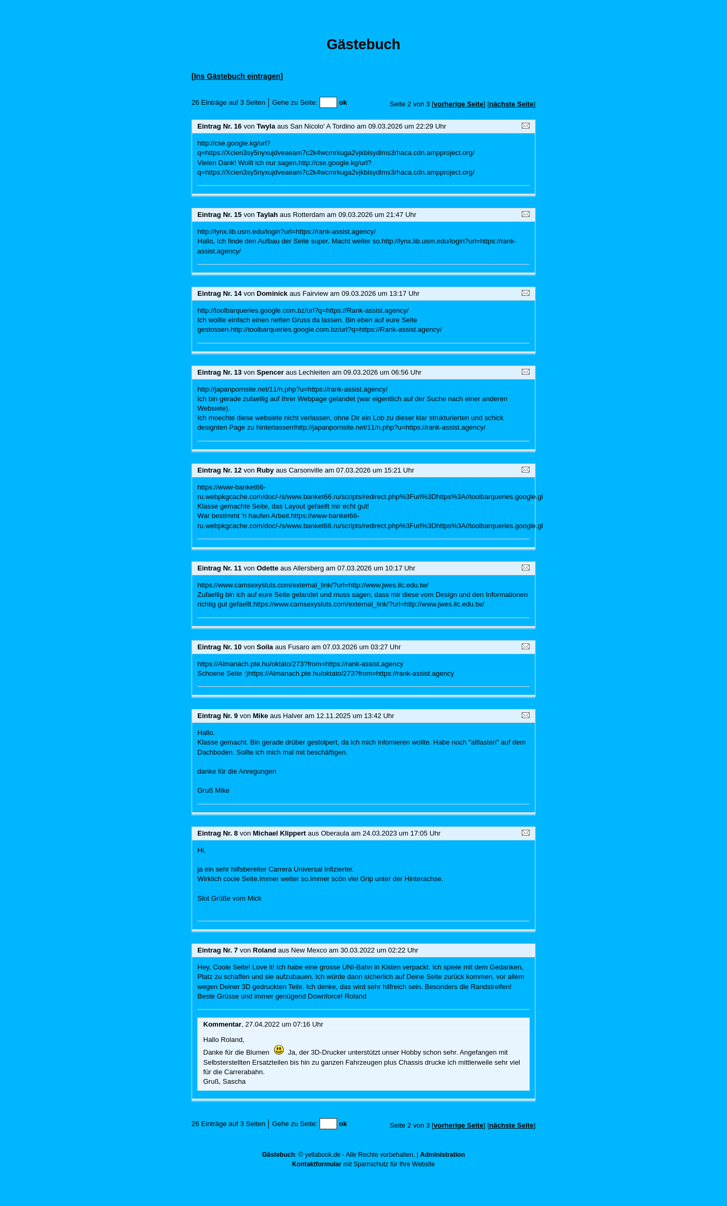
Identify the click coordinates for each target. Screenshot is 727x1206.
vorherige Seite (459, 104)
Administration (442, 1154)
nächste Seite (511, 104)
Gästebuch (278, 1154)
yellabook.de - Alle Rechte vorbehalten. (360, 1154)
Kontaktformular (316, 1164)
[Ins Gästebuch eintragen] (237, 76)
